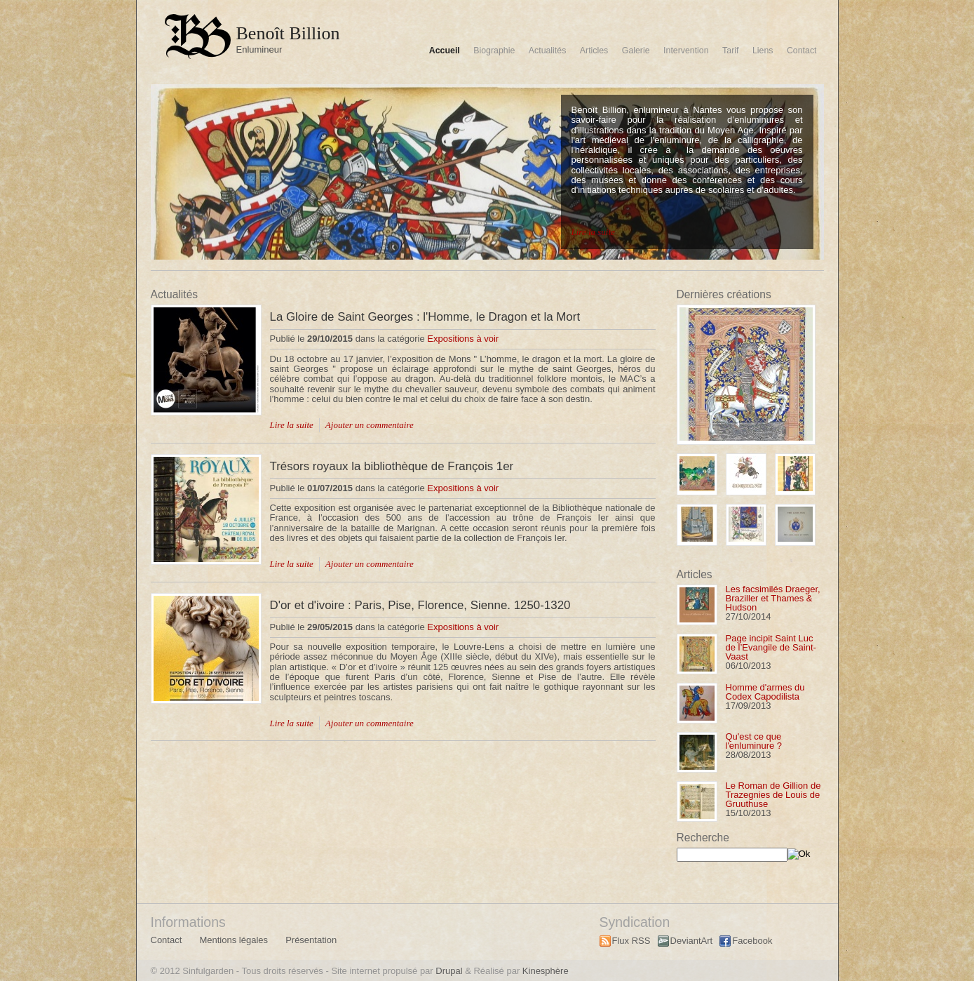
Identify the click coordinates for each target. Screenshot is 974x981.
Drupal (448, 971)
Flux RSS (631, 940)
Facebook (752, 940)
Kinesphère (545, 971)
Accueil (444, 50)
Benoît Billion (288, 33)
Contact (802, 50)
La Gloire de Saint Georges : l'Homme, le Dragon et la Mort (425, 316)
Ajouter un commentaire (369, 425)
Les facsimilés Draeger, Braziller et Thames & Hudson (773, 598)
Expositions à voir (463, 338)
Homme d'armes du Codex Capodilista (765, 692)
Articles (594, 50)
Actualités (548, 50)
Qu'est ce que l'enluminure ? (754, 741)
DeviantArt (691, 940)
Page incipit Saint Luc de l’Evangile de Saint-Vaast (771, 647)
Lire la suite (593, 232)
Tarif (730, 50)
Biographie (494, 50)
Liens (762, 50)
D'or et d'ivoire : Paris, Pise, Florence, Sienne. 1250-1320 (420, 605)
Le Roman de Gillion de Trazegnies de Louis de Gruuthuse (773, 794)
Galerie (636, 50)
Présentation (311, 940)
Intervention (686, 50)
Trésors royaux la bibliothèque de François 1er (392, 466)
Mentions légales (233, 940)
